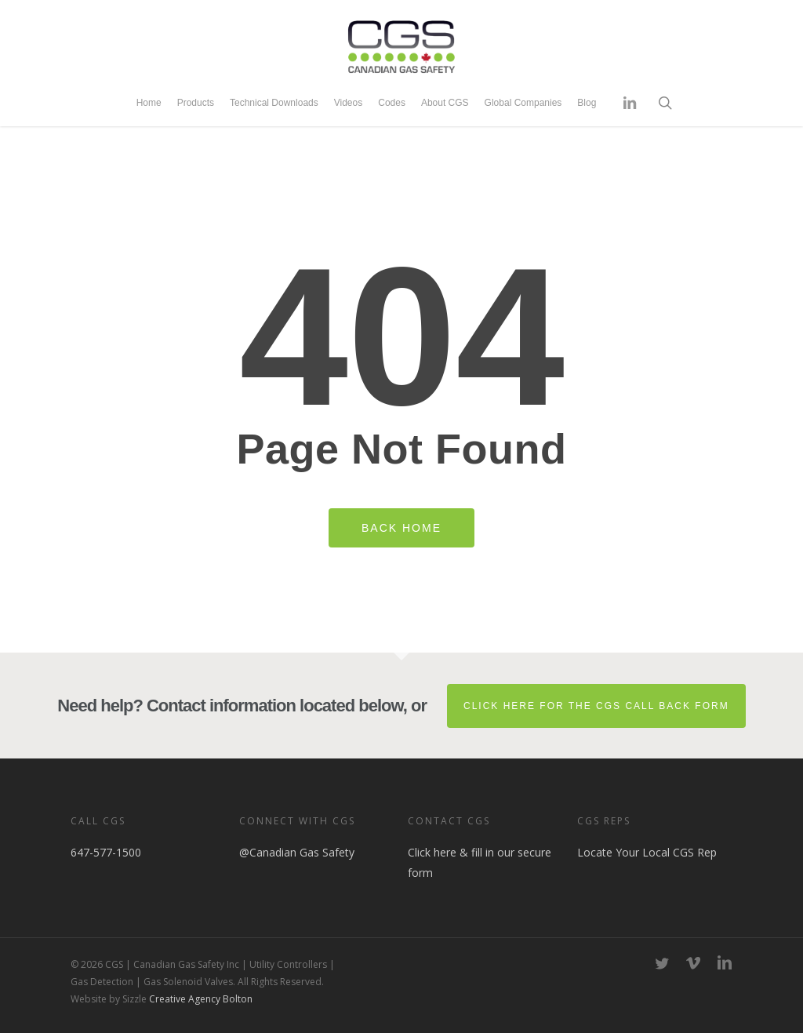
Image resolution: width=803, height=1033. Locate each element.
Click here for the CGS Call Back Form (596, 705)
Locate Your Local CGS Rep (647, 852)
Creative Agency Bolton (200, 999)
